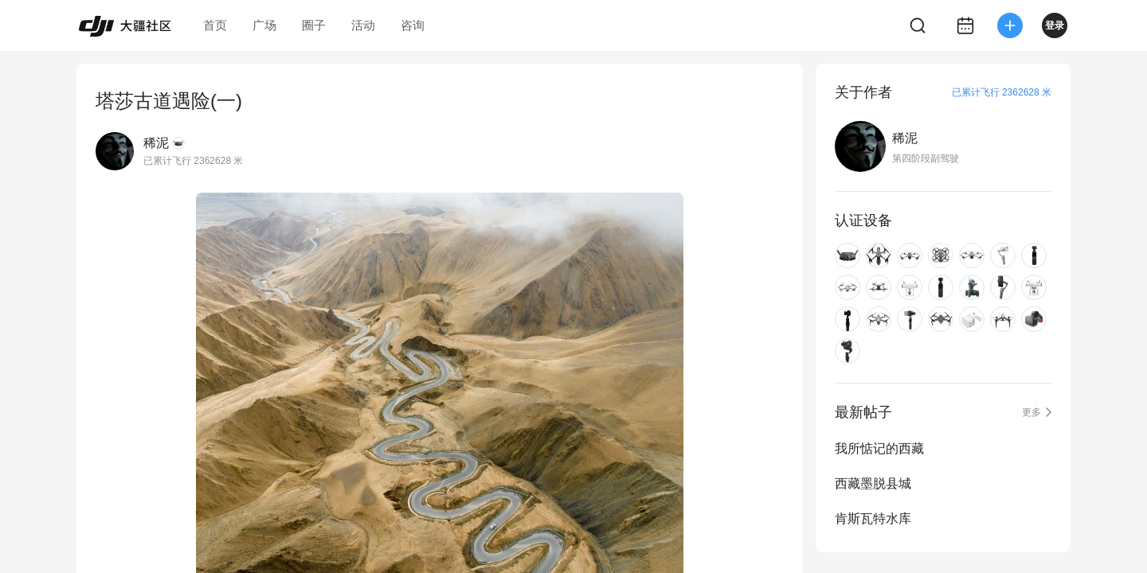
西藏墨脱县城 (873, 483)
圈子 (314, 25)
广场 (264, 25)
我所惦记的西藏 (879, 448)
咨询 (413, 25)
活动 (363, 25)
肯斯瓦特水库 (873, 518)
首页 (215, 25)
